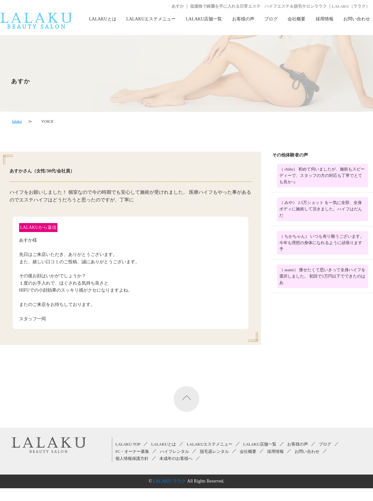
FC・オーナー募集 (132, 451)
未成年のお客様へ (176, 458)
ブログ (271, 19)
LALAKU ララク (169, 481)
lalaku (17, 121)
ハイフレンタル (174, 451)
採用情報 (324, 19)
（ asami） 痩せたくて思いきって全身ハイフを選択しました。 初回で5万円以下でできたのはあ (322, 276)
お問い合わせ (356, 19)
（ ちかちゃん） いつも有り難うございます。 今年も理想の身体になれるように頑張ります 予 (321, 242)
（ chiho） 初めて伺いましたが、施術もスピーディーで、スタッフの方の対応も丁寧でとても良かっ (322, 175)
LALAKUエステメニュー (151, 19)
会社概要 (296, 19)
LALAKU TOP (127, 444)
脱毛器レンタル (214, 451)
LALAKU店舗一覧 (204, 19)
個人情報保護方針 (132, 458)
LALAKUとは (102, 19)
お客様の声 (243, 19)
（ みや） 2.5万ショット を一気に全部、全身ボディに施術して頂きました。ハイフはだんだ (320, 209)
